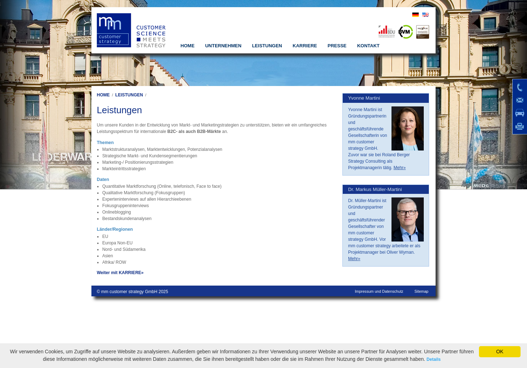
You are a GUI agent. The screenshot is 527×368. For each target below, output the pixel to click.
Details (434, 359)
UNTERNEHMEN (223, 45)
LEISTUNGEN (267, 45)
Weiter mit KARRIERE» (120, 272)
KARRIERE (305, 45)
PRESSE (337, 45)
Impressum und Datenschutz (379, 291)
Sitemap (421, 291)
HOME (188, 45)
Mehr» (400, 167)
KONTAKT (368, 45)
